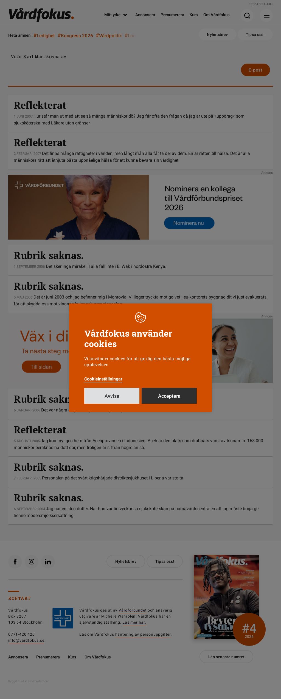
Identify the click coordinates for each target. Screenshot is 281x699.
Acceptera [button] (169, 396)
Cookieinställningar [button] (103, 379)
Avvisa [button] (112, 396)
